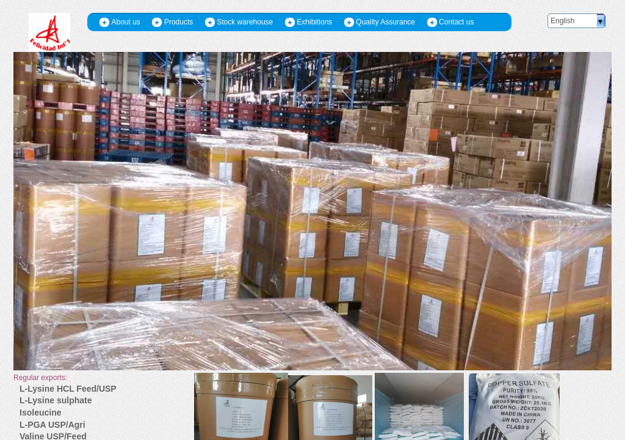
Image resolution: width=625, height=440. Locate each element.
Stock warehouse (245, 22)
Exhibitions (314, 22)
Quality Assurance (385, 22)
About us (126, 22)
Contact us (456, 22)
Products (178, 22)
